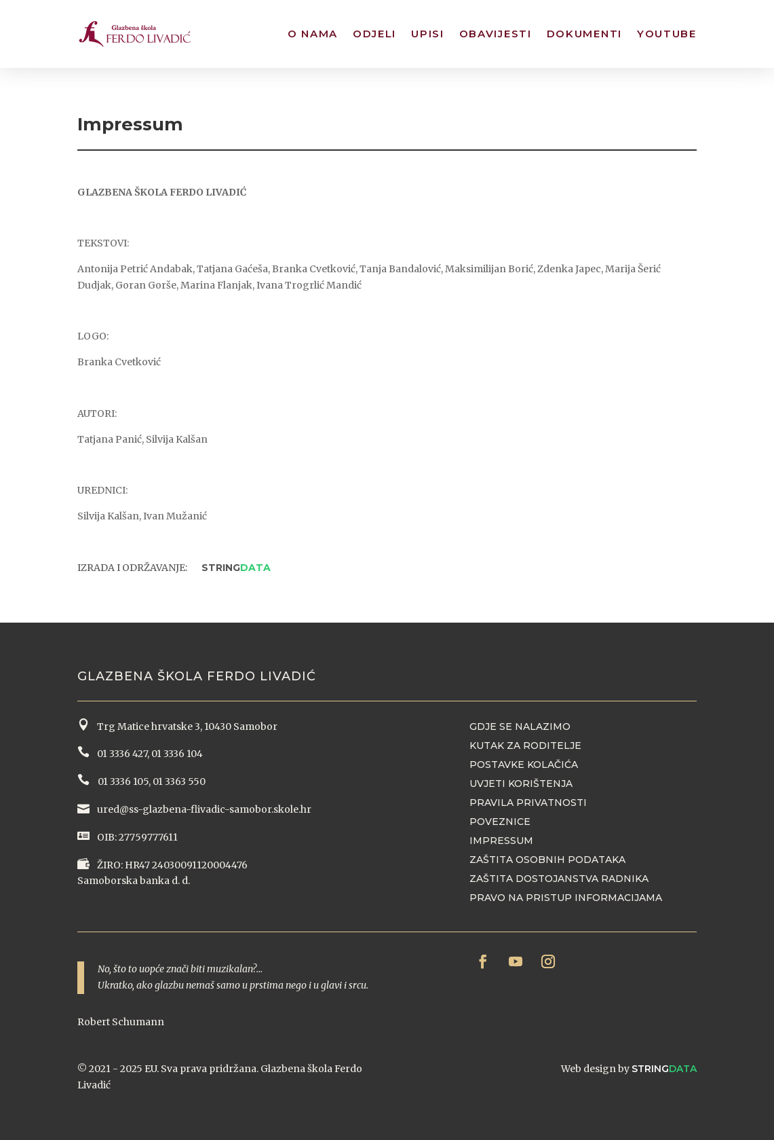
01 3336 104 (177, 754)
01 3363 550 (179, 781)
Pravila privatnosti (528, 802)
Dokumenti (584, 33)
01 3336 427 (120, 754)
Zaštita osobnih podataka (547, 859)
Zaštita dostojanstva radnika (559, 878)
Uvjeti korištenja (521, 783)
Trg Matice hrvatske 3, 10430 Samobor (185, 726)
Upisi (427, 33)
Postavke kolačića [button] (523, 764)
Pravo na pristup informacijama (565, 897)
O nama (313, 33)
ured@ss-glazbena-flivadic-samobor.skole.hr (203, 809)
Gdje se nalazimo (519, 726)
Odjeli (374, 33)
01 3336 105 (122, 781)
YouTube (667, 33)
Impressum (501, 840)
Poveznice (499, 821)
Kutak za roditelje (525, 745)
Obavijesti (495, 33)
